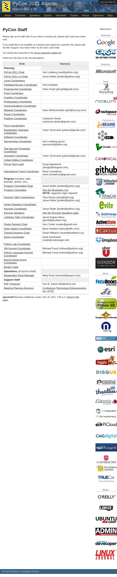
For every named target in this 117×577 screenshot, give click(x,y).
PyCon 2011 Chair (14, 72)
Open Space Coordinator (18, 228)
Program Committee (15, 190)
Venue (85, 15)
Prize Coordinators (14, 125)
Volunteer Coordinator (16, 155)
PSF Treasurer (12, 283)
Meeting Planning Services (19, 288)
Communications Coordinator (20, 105)
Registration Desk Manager (19, 275)
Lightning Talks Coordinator (19, 217)
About (7, 15)
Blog (109, 15)
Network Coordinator (15, 110)
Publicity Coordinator (15, 118)
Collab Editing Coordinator (18, 160)
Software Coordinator (16, 137)
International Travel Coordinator (21, 171)
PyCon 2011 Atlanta (34, 3)
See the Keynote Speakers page (60, 213)
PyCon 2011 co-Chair (16, 76)
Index (5, 300)
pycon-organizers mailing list (47, 53)
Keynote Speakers (14, 213)
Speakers (34, 15)
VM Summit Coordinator (17, 248)
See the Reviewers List (55, 190)
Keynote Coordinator (15, 208)
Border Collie (11, 267)
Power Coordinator (14, 114)
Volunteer (61, 15)
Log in (103, 2)
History (70, 297)
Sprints (48, 15)
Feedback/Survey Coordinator (20, 84)
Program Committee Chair (18, 186)
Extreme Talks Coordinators (19, 197)
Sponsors (98, 15)
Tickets (74, 15)
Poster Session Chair (15, 224)
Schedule (20, 15)
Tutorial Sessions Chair (17, 232)
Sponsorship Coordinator (18, 141)
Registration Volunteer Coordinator (16, 131)
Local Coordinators (14, 80)
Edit (77, 297)
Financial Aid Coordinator (18, 89)
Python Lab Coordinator (17, 244)
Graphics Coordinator (16, 97)
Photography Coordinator (18, 101)
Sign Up (111, 2)
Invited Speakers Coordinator (20, 204)
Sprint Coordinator (14, 237)
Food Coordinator (13, 93)
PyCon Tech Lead (14, 164)
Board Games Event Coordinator (15, 261)
